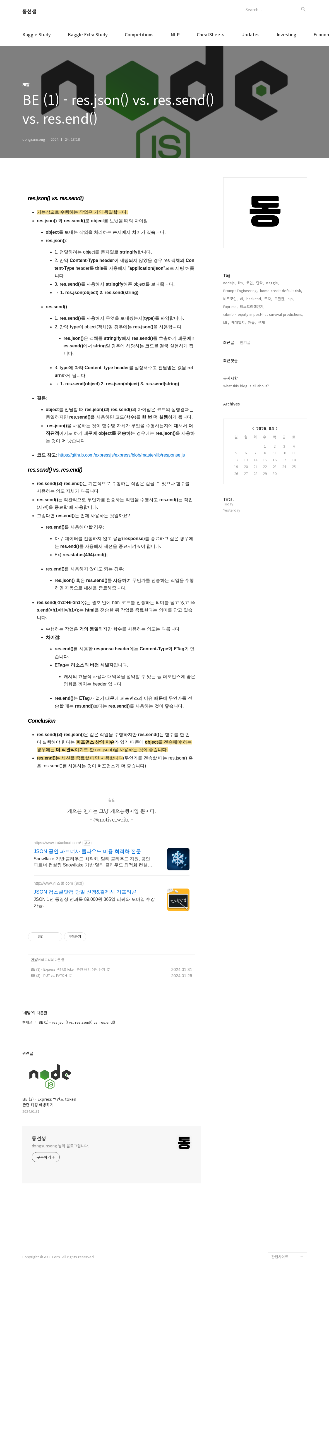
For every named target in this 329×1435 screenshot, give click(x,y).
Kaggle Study (36, 34)
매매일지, (238, 392)
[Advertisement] (111, 227)
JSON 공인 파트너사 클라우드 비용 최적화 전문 (87, 1008)
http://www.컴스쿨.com (53, 1039)
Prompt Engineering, (240, 360)
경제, (262, 392)
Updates (250, 34)
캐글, (252, 392)
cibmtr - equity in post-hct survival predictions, (263, 384)
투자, (268, 368)
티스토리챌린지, (252, 376)
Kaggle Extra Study (88, 34)
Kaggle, (272, 352)
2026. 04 (265, 498)
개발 (34, 1116)
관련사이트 (280, 1413)
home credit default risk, (281, 360)
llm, (241, 352)
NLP (175, 34)
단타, (260, 352)
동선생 (29, 11)
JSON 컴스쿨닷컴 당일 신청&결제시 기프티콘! (86, 1048)
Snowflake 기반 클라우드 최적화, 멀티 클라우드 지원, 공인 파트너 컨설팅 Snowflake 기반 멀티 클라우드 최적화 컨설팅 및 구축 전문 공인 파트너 (93, 1019)
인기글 (245, 412)
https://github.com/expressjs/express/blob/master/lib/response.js (121, 533)
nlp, (291, 368)
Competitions (139, 34)
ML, (226, 392)
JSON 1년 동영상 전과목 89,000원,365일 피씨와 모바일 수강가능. (94, 1058)
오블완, (279, 368)
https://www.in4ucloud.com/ (57, 999)
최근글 (228, 412)
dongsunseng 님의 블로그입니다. (60, 1302)
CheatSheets (210, 34)
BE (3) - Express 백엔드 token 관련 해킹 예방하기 (68, 1126)
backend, (254, 368)
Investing (286, 34)
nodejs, (229, 352)
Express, (230, 376)
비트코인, (230, 368)
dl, (242, 368)
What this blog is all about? (246, 455)
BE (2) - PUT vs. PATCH (49, 1132)
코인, (250, 352)
